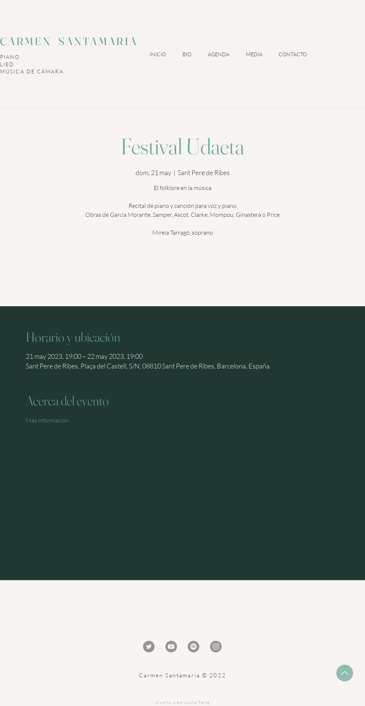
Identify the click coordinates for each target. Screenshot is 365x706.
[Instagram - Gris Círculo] (216, 646)
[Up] (344, 673)
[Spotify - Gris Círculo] (193, 646)
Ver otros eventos (183, 274)
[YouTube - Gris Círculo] (171, 646)
